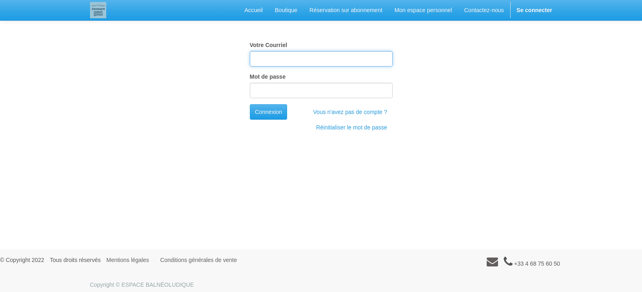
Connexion (268, 112)
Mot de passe (268, 76)
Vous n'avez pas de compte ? (350, 112)
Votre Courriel (268, 45)
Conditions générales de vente (198, 260)
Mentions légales (127, 260)
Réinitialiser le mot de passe (351, 127)
